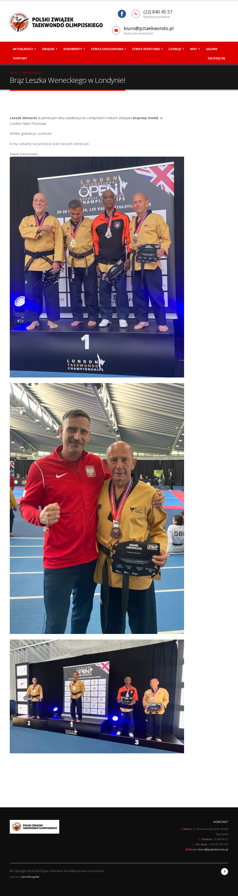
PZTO (14, 73)
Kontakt (20, 58)
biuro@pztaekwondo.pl (148, 28)
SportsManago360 (30, 876)
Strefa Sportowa (146, 49)
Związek (48, 49)
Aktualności (23, 49)
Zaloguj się (216, 58)
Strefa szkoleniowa (107, 49)
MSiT (193, 49)
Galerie (212, 49)
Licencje (175, 49)
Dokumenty (72, 49)
